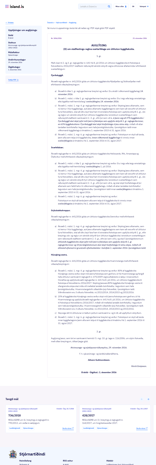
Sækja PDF (13, 80)
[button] (121, 6)
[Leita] (109, 6)
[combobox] (95, 6)
